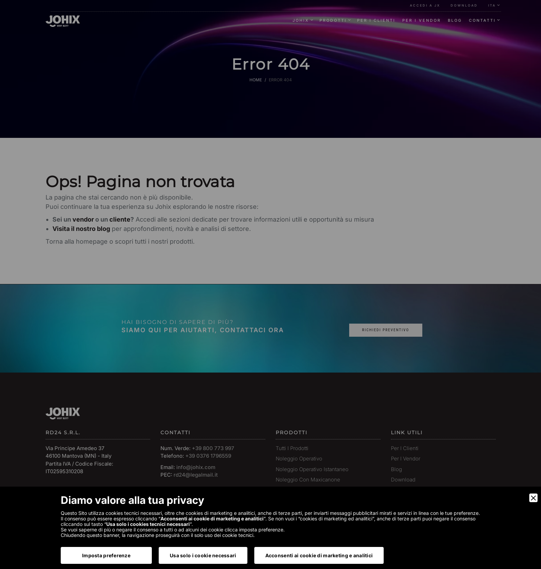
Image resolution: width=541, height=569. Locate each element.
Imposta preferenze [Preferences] (106, 555)
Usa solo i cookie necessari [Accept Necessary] (203, 555)
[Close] (533, 498)
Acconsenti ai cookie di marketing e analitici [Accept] (319, 555)
